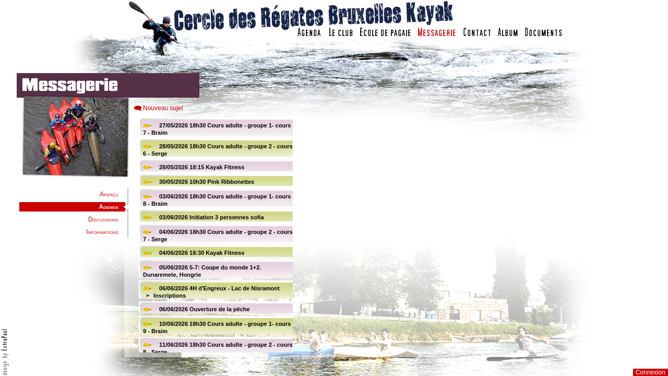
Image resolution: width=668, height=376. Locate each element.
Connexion (650, 372)
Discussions (103, 219)
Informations (102, 232)
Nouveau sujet (163, 108)
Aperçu (109, 194)
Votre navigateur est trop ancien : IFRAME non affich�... (471, 235)
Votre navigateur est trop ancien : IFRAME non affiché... (214, 235)
